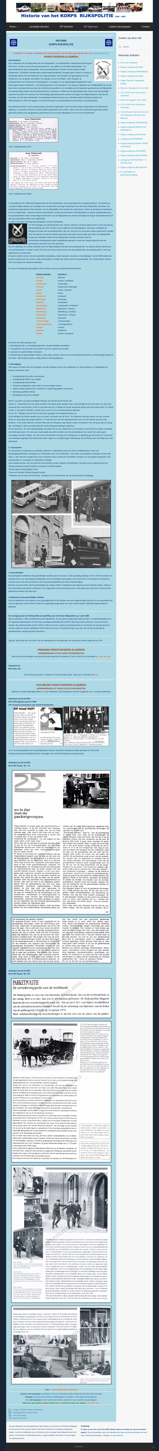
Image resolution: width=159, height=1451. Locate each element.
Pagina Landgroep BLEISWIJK (133, 134)
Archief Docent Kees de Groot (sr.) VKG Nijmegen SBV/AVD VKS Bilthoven (134, 115)
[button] (153, 1447)
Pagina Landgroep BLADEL (131, 67)
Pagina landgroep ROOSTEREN (133, 155)
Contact (146, 26)
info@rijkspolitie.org (100, 53)
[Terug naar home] (80, 10)
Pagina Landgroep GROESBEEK (134, 72)
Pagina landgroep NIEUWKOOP (133, 167)
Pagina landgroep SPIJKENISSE (134, 122)
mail (51, 1394)
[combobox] (134, 47)
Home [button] (13, 26)
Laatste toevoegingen (120, 26)
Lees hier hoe (104, 656)
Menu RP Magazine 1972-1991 (133, 100)
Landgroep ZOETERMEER (131, 139)
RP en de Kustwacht (128, 63)
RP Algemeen (91, 26)
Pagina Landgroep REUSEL (132, 76)
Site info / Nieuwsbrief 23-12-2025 (134, 88)
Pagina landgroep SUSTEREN (133, 151)
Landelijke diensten (39, 26)
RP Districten (66, 26)
